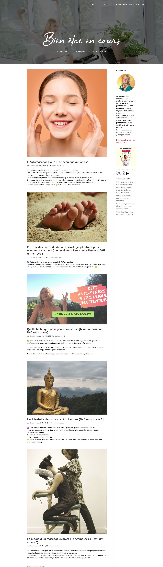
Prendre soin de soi (57, 166)
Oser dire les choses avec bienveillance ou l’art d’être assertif (125, 190)
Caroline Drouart (35, 166)
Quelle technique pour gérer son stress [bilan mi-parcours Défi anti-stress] (65, 330)
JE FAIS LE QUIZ (125, 171)
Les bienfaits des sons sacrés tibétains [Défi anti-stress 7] (65, 419)
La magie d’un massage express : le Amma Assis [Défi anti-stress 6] (66, 540)
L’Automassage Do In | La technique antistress (57, 162)
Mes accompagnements (123, 4)
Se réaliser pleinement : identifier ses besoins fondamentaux (125, 206)
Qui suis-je (141, 4)
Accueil (96, 4)
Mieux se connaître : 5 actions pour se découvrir (125, 198)
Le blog (105, 4)
